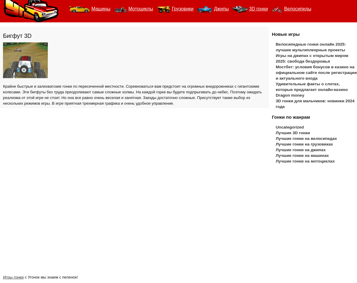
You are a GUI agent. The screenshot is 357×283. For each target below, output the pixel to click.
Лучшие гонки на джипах (301, 150)
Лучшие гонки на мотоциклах (305, 161)
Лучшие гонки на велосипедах (306, 138)
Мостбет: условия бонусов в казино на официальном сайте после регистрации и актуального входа (316, 73)
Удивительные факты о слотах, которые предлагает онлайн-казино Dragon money (312, 90)
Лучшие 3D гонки (293, 133)
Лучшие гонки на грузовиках (304, 144)
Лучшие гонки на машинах (302, 155)
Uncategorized (290, 127)
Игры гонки (13, 277)
